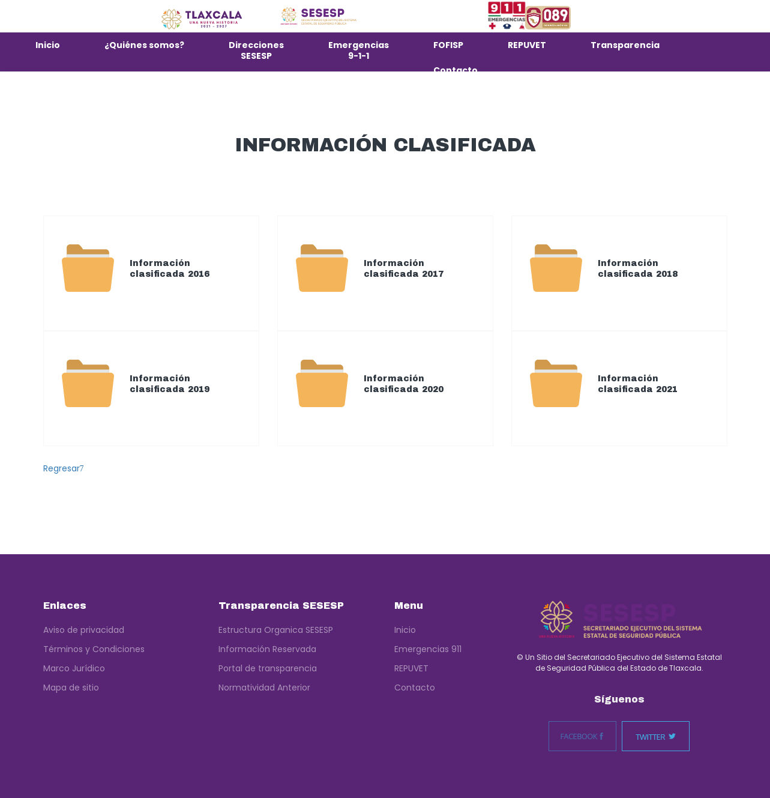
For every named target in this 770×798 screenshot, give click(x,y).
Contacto (455, 70)
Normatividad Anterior (264, 688)
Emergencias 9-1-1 (358, 50)
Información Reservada (267, 649)
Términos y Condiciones (94, 649)
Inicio (47, 45)
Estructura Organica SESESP (275, 630)
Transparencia (625, 45)
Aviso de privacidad (83, 630)
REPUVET (527, 45)
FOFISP (448, 45)
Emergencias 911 (428, 649)
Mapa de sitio (71, 688)
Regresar (63, 468)
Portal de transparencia (267, 668)
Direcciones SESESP (256, 50)
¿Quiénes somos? (144, 45)
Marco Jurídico (74, 668)
